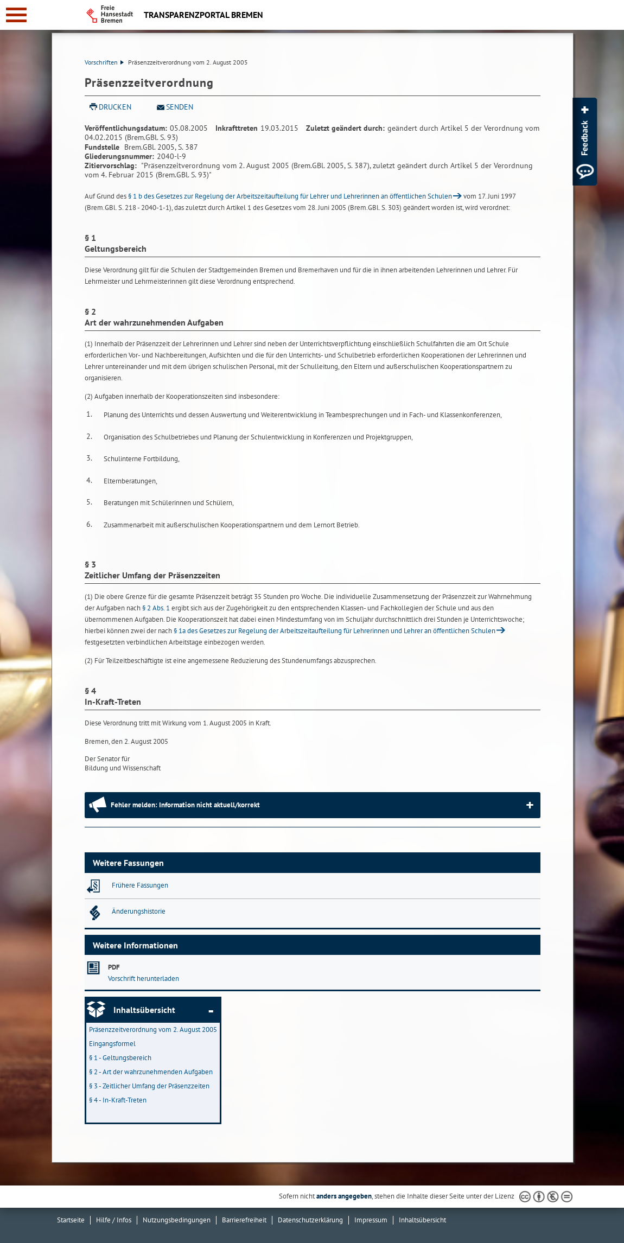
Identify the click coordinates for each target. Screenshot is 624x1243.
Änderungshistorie (138, 911)
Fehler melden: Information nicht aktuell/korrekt (185, 804)
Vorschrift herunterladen (143, 978)
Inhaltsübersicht (144, 1009)
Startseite (71, 1220)
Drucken (115, 107)
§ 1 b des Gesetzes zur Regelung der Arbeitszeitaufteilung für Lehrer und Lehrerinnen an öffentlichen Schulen (290, 196)
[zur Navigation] (16, 15)
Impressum (370, 1220)
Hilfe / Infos (113, 1220)
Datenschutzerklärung (310, 1220)
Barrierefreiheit (244, 1220)
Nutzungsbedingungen (177, 1220)
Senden (179, 107)
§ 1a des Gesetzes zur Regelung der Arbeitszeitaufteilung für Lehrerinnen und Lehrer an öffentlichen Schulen (334, 630)
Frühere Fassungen (140, 885)
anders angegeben (344, 1196)
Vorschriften (104, 62)
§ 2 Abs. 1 (156, 608)
